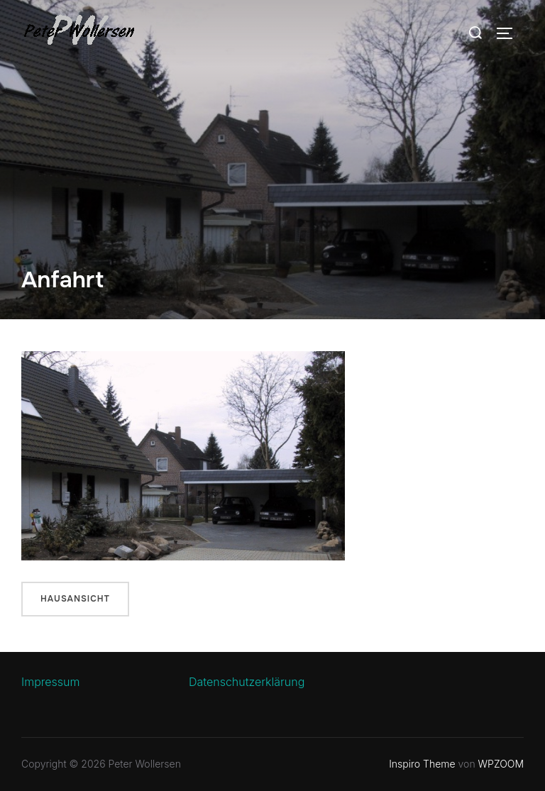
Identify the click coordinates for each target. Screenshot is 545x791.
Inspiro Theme (422, 764)
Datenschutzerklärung (246, 682)
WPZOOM (501, 764)
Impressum (50, 682)
